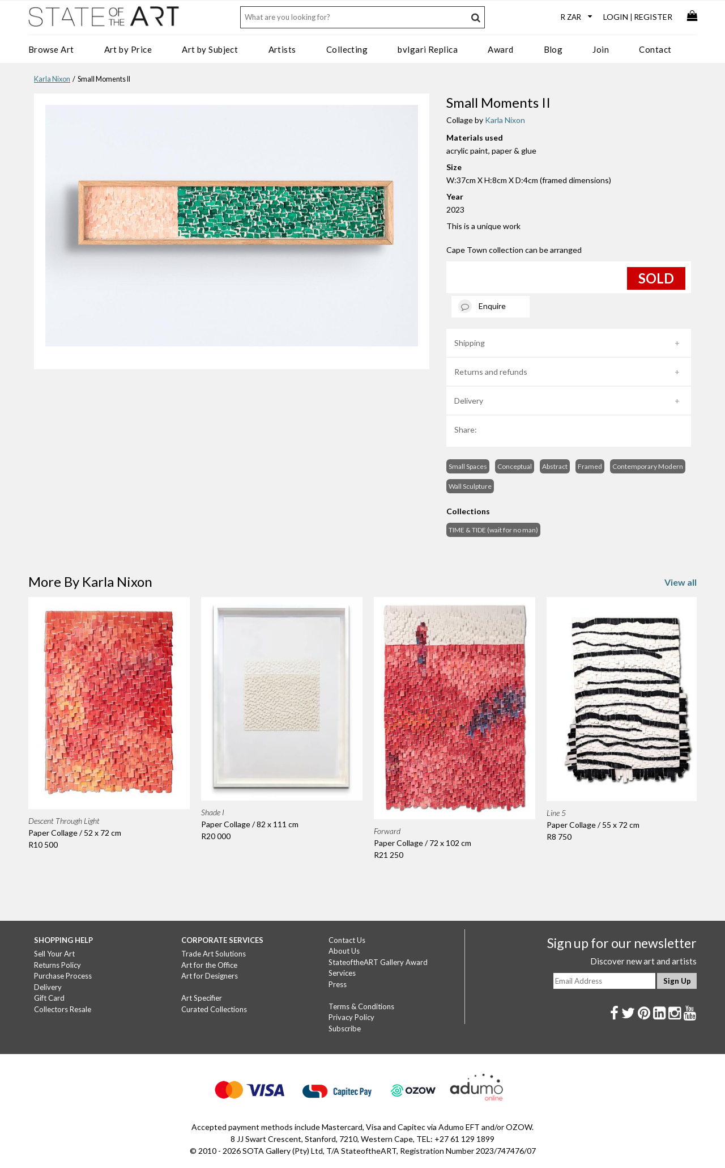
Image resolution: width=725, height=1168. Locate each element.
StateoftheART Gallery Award (378, 962)
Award (500, 49)
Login (615, 17)
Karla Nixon (52, 79)
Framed (590, 466)
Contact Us (347, 940)
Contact (655, 49)
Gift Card (49, 997)
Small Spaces (468, 466)
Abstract (555, 466)
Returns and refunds (490, 371)
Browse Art (51, 49)
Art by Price (128, 49)
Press (338, 984)
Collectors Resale (62, 1009)
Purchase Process (63, 975)
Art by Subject (210, 49)
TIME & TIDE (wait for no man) (493, 530)
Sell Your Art (54, 953)
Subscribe (345, 1028)
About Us (344, 950)
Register (653, 17)
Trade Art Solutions (213, 953)
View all (680, 582)
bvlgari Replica (428, 49)
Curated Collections (214, 1009)
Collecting (347, 49)
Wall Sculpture (470, 486)
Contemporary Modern (647, 466)
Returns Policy (57, 965)
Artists (282, 49)
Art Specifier (201, 997)
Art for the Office (209, 965)
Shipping (469, 343)
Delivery (468, 400)
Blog (553, 49)
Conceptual (514, 466)
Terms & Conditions (361, 1006)
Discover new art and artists (643, 961)
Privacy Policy (351, 1017)
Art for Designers (209, 975)
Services (342, 972)
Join (600, 49)
